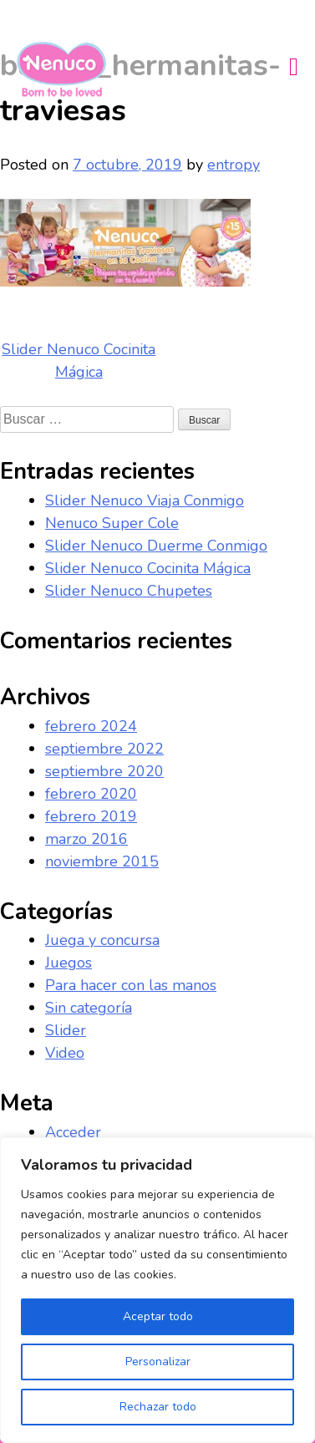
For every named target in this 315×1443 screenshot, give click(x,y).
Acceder (73, 1132)
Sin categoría (88, 1008)
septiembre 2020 (104, 771)
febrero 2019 (91, 816)
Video (64, 1053)
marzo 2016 (86, 839)
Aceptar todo (158, 1316)
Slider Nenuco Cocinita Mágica (148, 568)
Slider (65, 1030)
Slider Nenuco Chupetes (128, 591)
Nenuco (68, 69)
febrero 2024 (91, 726)
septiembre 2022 (104, 749)
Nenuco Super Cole (112, 523)
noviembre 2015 (102, 861)
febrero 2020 (91, 794)
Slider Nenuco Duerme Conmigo (156, 546)
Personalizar (158, 1361)
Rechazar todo (157, 1407)
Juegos (68, 963)
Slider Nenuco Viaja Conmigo (144, 500)
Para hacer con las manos (130, 985)
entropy (233, 165)
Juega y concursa (102, 940)
